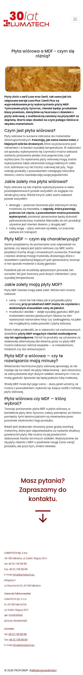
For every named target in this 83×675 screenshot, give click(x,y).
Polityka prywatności (43, 670)
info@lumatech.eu (23, 574)
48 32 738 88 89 (18, 639)
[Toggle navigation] (75, 19)
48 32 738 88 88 (17, 634)
